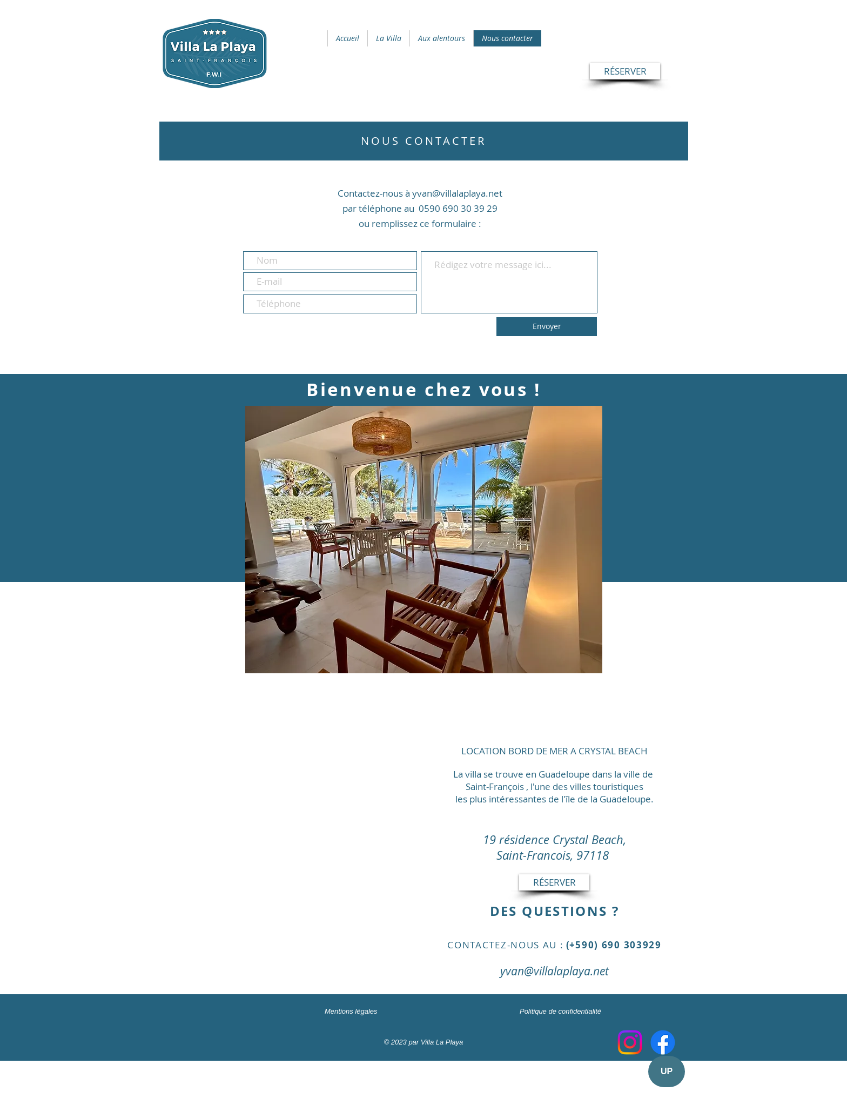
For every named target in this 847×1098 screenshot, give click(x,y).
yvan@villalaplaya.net (554, 971)
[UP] (666, 1071)
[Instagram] (630, 1042)
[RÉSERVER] (625, 71)
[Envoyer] (546, 326)
